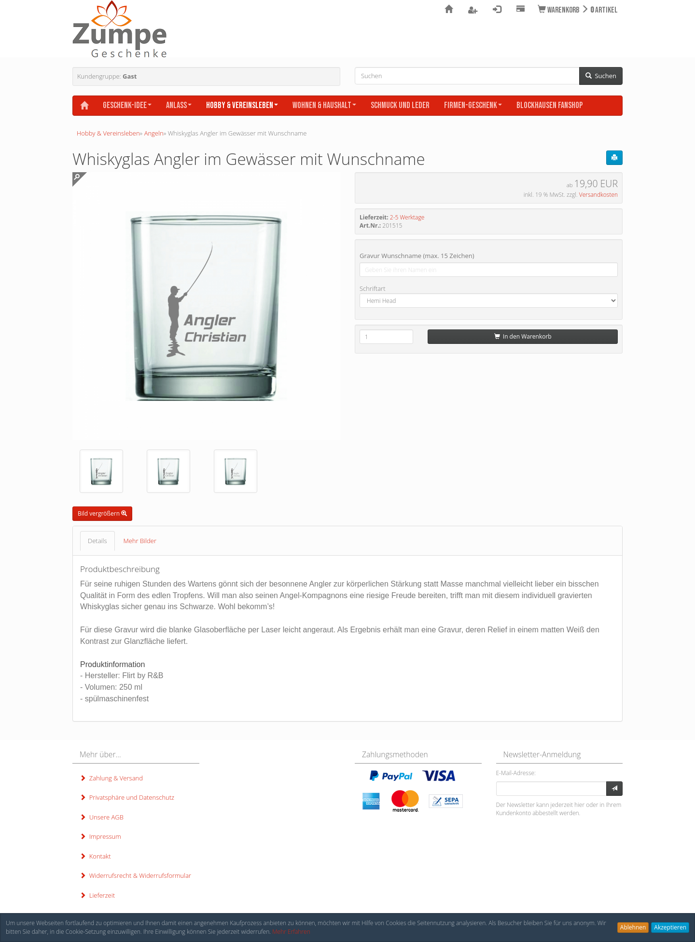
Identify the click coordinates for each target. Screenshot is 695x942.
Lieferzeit (97, 895)
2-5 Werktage (407, 217)
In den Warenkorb (523, 336)
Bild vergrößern (102, 513)
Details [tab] (97, 540)
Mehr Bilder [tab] (140, 540)
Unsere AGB (102, 817)
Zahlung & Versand (111, 778)
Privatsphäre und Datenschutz (127, 797)
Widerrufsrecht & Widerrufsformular (135, 875)
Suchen (600, 75)
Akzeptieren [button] (670, 927)
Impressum (100, 836)
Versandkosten (598, 195)
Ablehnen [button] (633, 927)
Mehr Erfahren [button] (291, 932)
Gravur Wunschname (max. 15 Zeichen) (417, 255)
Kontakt (95, 856)
